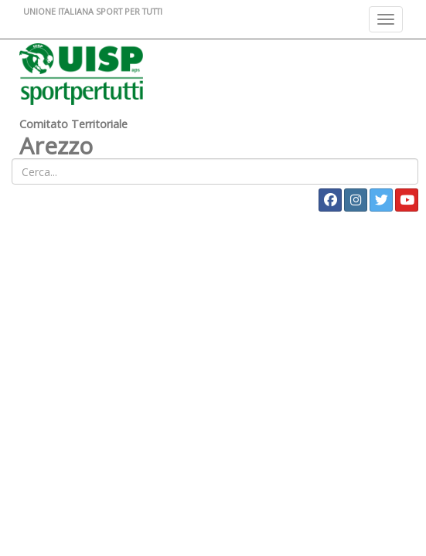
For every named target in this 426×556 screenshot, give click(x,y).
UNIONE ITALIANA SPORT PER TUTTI (92, 11)
